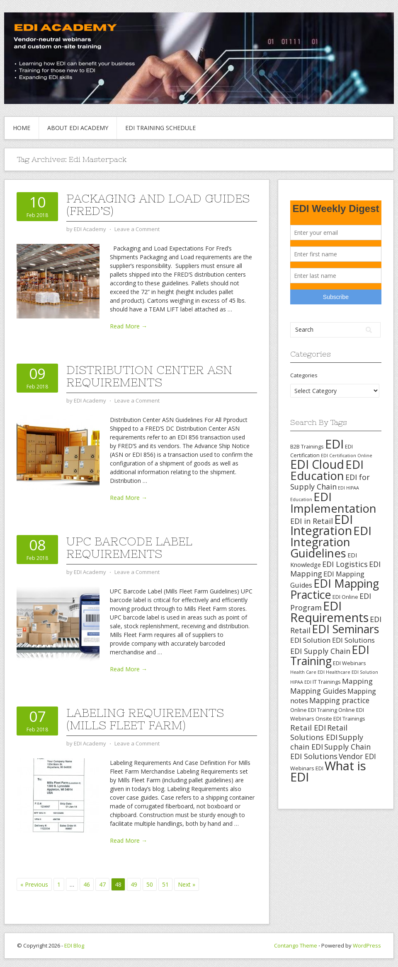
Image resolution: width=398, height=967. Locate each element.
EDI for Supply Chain (330, 482)
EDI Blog (74, 945)
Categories (304, 375)
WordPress (367, 945)
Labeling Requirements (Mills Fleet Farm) (145, 719)
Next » (186, 884)
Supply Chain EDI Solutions (330, 751)
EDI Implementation (333, 502)
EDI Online (345, 596)
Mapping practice (339, 700)
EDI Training (329, 655)
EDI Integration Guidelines (330, 542)
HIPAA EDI (300, 682)
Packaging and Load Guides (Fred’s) (158, 204)
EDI (334, 444)
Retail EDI (308, 727)
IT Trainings (327, 681)
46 (86, 884)
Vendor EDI (357, 756)
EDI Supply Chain (320, 651)
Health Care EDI (307, 672)
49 (134, 884)
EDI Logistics (345, 564)
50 (149, 884)
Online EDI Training (313, 710)
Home (21, 128)
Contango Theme (295, 945)
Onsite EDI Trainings (340, 718)
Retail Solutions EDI (318, 732)
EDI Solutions (353, 640)
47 (102, 884)
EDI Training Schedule (160, 128)
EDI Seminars (345, 629)
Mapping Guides (318, 691)
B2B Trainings (307, 446)
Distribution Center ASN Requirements (149, 376)
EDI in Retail (311, 521)
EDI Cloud (317, 464)
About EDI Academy (77, 128)
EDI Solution (310, 640)
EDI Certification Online (346, 455)
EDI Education (327, 469)
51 (165, 884)
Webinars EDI (306, 768)
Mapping (357, 681)
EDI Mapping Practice (334, 589)
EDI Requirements (329, 611)
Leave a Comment (137, 229)
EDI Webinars (349, 663)
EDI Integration (321, 524)
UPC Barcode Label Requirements (129, 547)
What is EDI (328, 771)
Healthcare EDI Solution (352, 672)
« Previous (34, 884)
